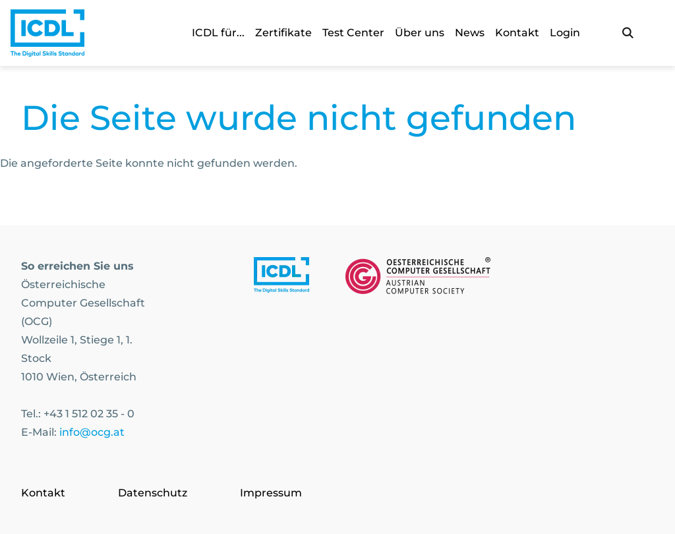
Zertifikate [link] (283, 32)
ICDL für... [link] (218, 32)
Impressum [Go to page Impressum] (271, 493)
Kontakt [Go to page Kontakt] (43, 493)
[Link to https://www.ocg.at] (418, 278)
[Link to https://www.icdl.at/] (281, 278)
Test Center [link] (353, 32)
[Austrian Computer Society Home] (47, 33)
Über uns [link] (419, 32)
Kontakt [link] (517, 32)
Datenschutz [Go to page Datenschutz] (152, 493)
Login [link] (565, 32)
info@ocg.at (92, 432)
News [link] (469, 32)
